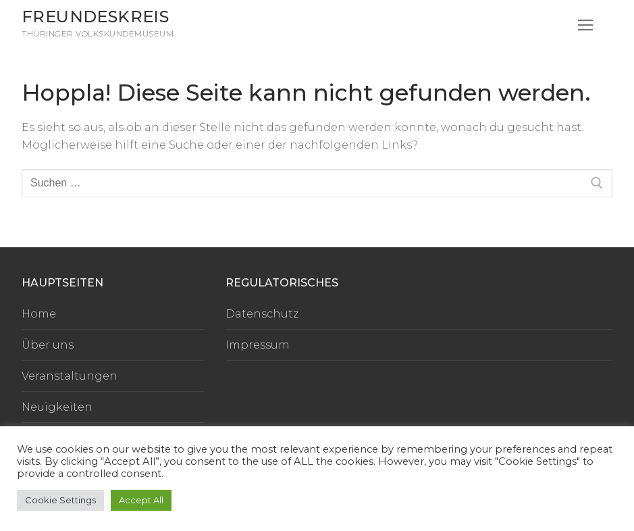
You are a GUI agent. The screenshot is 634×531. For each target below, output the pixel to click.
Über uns (48, 344)
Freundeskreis (95, 16)
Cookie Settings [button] (60, 500)
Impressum (258, 344)
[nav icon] (585, 25)
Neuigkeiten (57, 407)
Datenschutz (262, 313)
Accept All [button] (141, 500)
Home (39, 313)
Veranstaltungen (69, 376)
